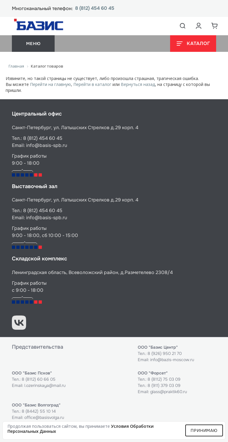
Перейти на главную (50, 84)
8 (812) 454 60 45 (94, 8)
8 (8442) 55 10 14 (39, 411)
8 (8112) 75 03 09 (164, 379)
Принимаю (204, 430)
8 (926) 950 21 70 (165, 353)
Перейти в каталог (92, 84)
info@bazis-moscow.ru (172, 359)
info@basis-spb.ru (46, 145)
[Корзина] (214, 26)
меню (33, 43)
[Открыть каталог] (193, 43)
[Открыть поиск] (182, 26)
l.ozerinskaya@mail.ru (45, 385)
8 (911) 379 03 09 (164, 385)
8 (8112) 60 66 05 (39, 379)
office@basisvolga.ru (44, 417)
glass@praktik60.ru (168, 391)
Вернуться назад (138, 84)
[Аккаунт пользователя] (198, 26)
